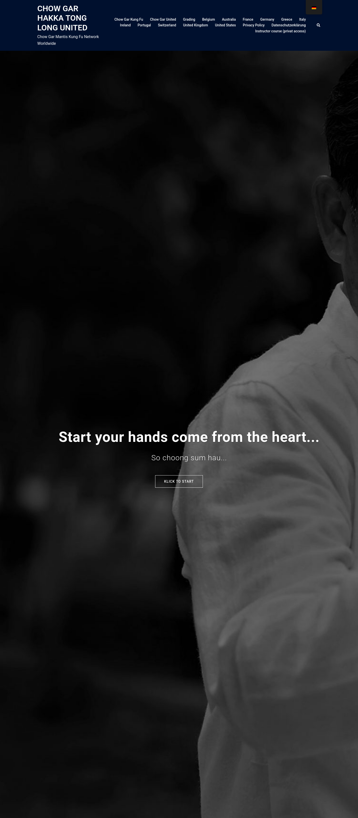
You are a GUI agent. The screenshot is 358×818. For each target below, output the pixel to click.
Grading (189, 19)
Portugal (144, 25)
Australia (229, 19)
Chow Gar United (163, 19)
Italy (302, 19)
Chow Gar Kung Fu (128, 19)
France (248, 19)
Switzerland (167, 25)
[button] (319, 25)
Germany (267, 19)
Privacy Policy (254, 25)
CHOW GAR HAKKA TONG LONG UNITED (62, 18)
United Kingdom (195, 25)
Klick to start (179, 481)
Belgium (208, 19)
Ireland (125, 25)
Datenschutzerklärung (288, 25)
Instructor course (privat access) (280, 31)
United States (225, 25)
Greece (286, 19)
